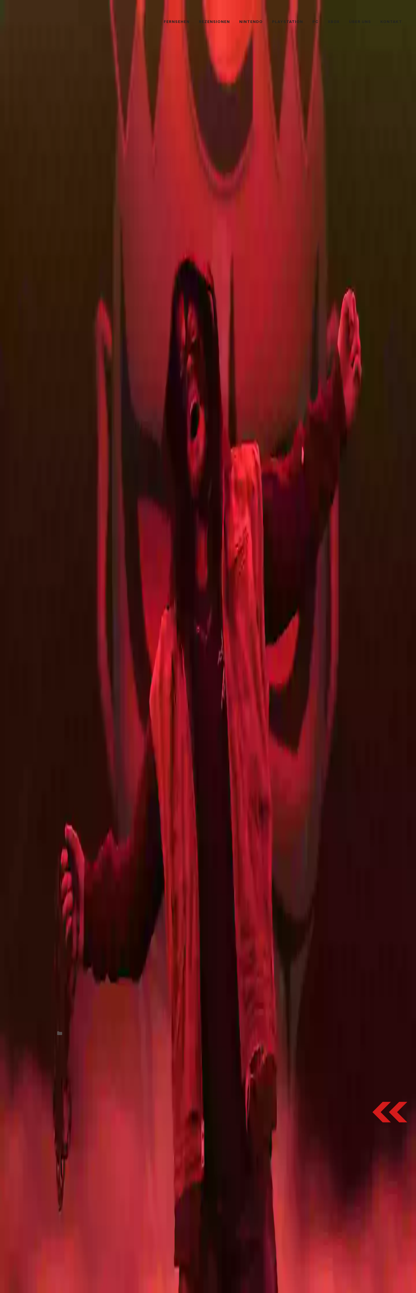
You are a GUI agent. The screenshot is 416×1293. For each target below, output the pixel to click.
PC (315, 21)
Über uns (360, 21)
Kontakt (391, 21)
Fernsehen (177, 21)
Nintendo (251, 21)
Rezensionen (214, 21)
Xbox (334, 21)
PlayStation (287, 21)
